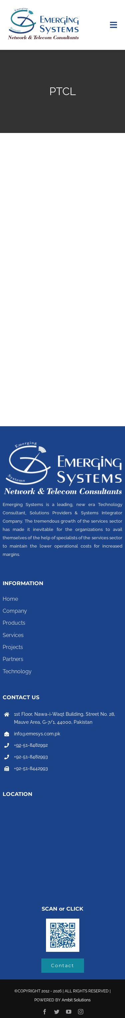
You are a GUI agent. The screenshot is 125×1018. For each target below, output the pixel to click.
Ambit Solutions (76, 1000)
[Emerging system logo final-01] (43, 9)
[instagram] (80, 1011)
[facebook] (44, 1011)
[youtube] (68, 1011)
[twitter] (56, 1011)
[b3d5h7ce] (62, 921)
